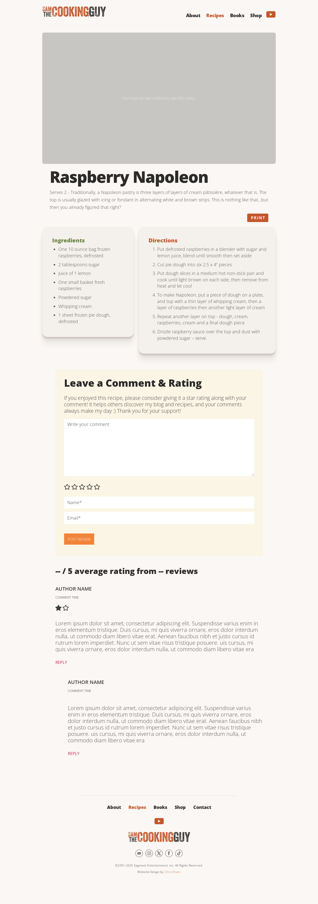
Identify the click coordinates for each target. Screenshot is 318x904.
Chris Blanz (173, 872)
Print (258, 218)
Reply (61, 662)
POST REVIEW (79, 539)
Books (160, 807)
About (114, 807)
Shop (180, 807)
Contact (202, 807)
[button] (193, 15)
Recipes (137, 807)
